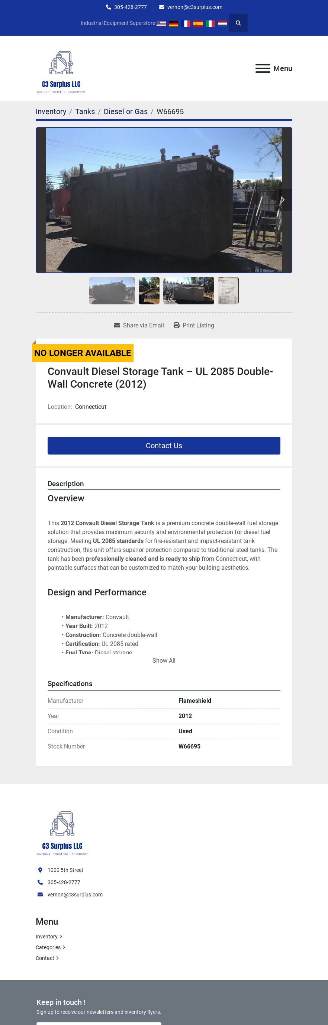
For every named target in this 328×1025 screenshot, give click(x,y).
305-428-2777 (130, 7)
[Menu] (262, 68)
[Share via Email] (139, 326)
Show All (164, 660)
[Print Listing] (194, 326)
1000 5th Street (65, 870)
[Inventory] (51, 111)
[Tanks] (85, 111)
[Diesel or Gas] (126, 111)
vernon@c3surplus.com (194, 7)
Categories (48, 947)
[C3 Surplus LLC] (62, 829)
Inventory (47, 937)
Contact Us (164, 445)
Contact (45, 958)
